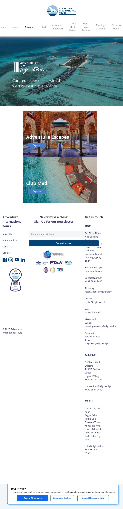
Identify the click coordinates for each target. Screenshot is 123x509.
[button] (15, 27)
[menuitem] (15, 27)
